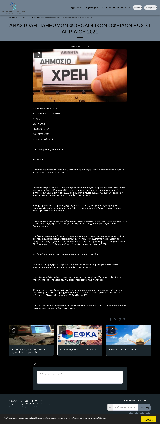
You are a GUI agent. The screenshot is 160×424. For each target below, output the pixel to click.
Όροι (10, 407)
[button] (106, 7)
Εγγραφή (145, 407)
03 (62, 329)
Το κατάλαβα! (149, 419)
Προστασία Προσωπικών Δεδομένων (29, 407)
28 (14, 329)
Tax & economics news (30, 17)
